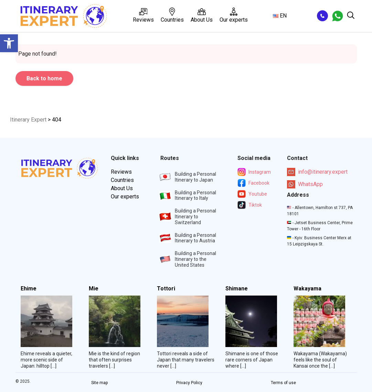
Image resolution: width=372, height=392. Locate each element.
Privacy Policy (189, 382)
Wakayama (307, 289)
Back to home (44, 78)
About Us (202, 15)
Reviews (143, 15)
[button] (9, 43)
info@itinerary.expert (317, 172)
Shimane (236, 289)
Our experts (234, 15)
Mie (93, 289)
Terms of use (283, 382)
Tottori (166, 289)
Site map (99, 382)
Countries (172, 15)
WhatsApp (305, 184)
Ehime (28, 289)
